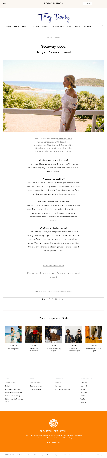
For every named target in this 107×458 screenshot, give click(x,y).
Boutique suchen (35, 383)
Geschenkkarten (35, 389)
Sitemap (99, 455)
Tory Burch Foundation (63, 389)
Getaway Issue (64, 139)
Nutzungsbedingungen (54, 455)
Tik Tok (83, 389)
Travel (45, 26)
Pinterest (83, 392)
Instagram (83, 383)
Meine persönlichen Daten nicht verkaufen (74, 454)
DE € (4, 3)
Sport (78, 26)
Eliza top (51, 145)
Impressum (91, 455)
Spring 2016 (62, 291)
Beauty (25, 26)
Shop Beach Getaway (53, 266)
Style (16, 26)
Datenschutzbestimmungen (36, 455)
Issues (8, 26)
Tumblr (82, 396)
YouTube (83, 399)
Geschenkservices (36, 386)
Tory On (69, 291)
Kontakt (7, 386)
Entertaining (58, 26)
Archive (87, 26)
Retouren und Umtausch (13, 389)
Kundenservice (10, 383)
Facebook (83, 386)
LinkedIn (83, 402)
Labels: (37, 291)
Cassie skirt (66, 145)
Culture (35, 26)
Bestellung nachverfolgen (13, 392)
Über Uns (58, 383)
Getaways (54, 291)
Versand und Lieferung (12, 396)
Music (69, 26)
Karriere (58, 386)
